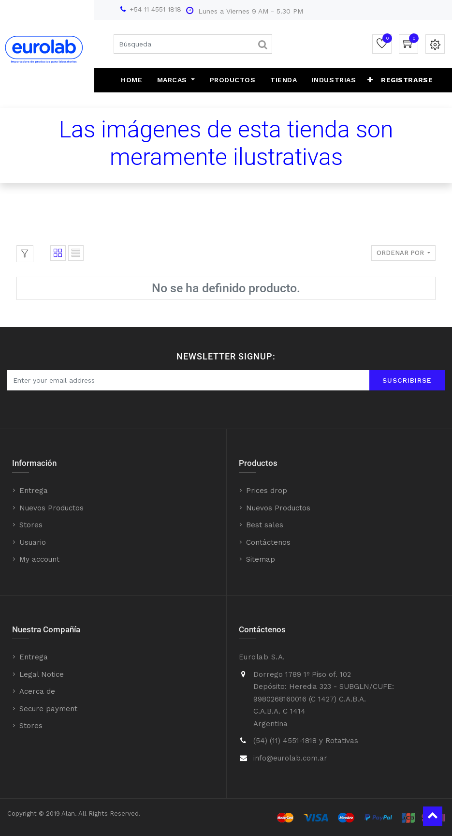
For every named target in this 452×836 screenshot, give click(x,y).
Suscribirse (407, 380)
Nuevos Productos (51, 508)
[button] (366, 80)
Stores (31, 525)
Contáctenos (268, 542)
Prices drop (266, 490)
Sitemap (260, 559)
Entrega (33, 490)
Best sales (264, 525)
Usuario (32, 542)
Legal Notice (41, 674)
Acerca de (37, 691)
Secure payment (48, 708)
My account (39, 559)
